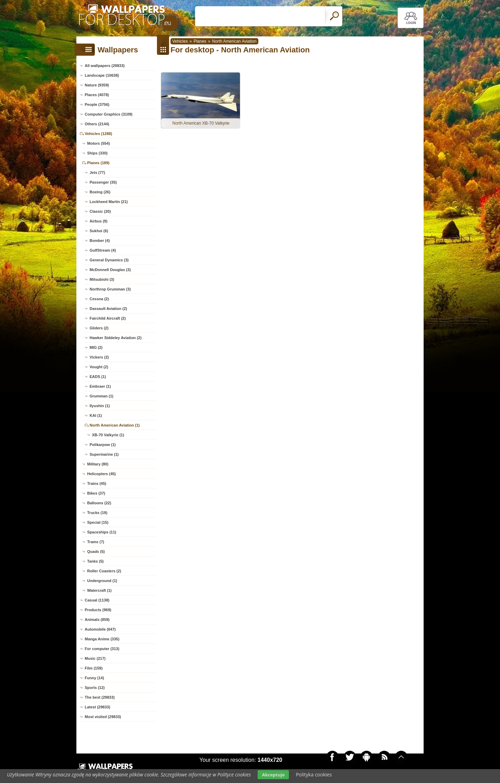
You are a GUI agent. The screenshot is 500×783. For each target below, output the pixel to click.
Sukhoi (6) (99, 231)
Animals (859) (97, 619)
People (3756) (97, 104)
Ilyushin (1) (100, 406)
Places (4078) (97, 95)
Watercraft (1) (99, 590)
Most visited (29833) (103, 717)
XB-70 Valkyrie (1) (108, 435)
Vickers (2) (99, 357)
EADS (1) (98, 376)
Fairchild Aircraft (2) (108, 318)
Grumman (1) (101, 396)
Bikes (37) (96, 493)
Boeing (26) (100, 192)
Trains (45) (96, 483)
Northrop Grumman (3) (110, 289)
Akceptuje (273, 775)
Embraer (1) (100, 386)
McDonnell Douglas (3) (110, 270)
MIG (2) (96, 347)
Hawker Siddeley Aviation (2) (116, 338)
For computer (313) (102, 649)
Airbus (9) (98, 221)
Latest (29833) (97, 707)
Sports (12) (95, 687)
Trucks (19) (97, 513)
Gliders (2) (99, 328)
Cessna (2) (99, 299)
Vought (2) (99, 367)
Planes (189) (98, 163)
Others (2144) (97, 124)
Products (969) (98, 610)
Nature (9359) (97, 85)
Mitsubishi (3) (102, 279)
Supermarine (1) (104, 454)
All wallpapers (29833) (105, 66)
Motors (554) (98, 143)
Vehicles (180, 41)
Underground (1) (102, 581)
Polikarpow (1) (103, 445)
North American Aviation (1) (115, 425)
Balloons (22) (99, 503)
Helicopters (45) (101, 474)
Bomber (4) (100, 240)
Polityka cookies (314, 774)
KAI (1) (96, 415)
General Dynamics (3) (109, 260)
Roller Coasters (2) (104, 571)
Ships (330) (97, 153)
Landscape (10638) (102, 75)
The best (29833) (100, 697)
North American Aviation (234, 41)
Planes (199, 41)
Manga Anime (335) (102, 639)
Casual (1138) (97, 600)
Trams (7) (95, 542)
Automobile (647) (100, 629)
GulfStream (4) (103, 250)
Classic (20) (100, 211)
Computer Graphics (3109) (109, 114)
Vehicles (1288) (98, 134)
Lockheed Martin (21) (109, 202)
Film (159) (93, 668)
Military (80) (97, 464)
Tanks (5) (95, 561)
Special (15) (97, 522)
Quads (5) (96, 551)
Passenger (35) (103, 182)
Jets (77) (97, 172)
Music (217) (95, 658)
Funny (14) (94, 678)
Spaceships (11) (101, 532)
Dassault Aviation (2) (108, 308)
